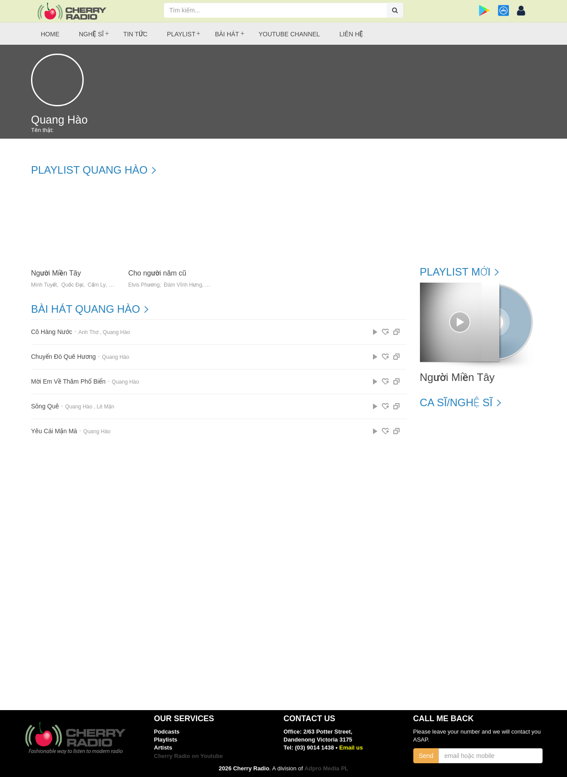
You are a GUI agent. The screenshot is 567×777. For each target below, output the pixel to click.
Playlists (166, 739)
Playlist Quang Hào (89, 170)
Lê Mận (105, 407)
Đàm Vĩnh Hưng (183, 285)
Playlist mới (455, 272)
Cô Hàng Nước (51, 332)
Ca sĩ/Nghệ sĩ (456, 402)
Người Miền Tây (56, 273)
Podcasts (167, 731)
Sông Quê (45, 406)
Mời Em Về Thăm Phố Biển (68, 381)
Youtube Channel (289, 34)
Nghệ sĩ (91, 34)
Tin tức (135, 34)
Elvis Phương (143, 285)
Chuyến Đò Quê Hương (63, 357)
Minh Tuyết (44, 285)
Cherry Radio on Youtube (188, 756)
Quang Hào (116, 332)
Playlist (181, 34)
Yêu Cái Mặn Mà (54, 431)
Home (50, 34)
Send (426, 755)
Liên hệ (351, 34)
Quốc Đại (72, 285)
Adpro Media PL (326, 768)
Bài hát (227, 34)
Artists (163, 747)
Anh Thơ (88, 332)
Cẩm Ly (97, 285)
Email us (351, 747)
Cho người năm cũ (157, 273)
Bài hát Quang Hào (85, 309)
